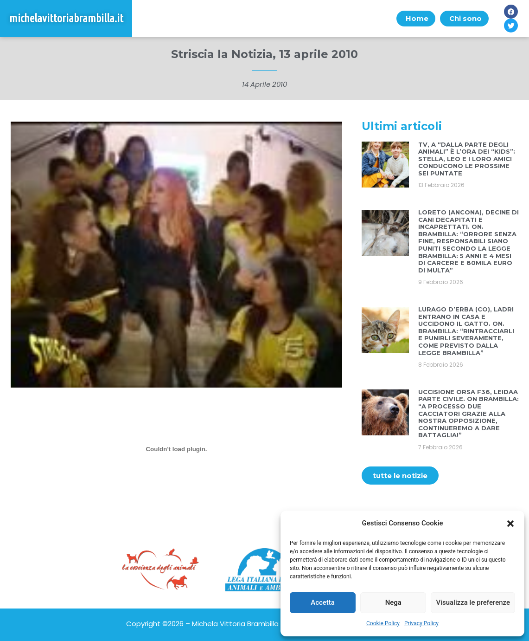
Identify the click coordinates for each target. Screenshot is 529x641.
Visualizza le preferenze (473, 602)
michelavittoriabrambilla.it (66, 18)
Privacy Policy (421, 623)
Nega (393, 602)
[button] (510, 523)
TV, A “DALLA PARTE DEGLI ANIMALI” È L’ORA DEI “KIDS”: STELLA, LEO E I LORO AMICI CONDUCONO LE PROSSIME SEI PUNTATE (466, 159)
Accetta (323, 602)
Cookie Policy (383, 623)
